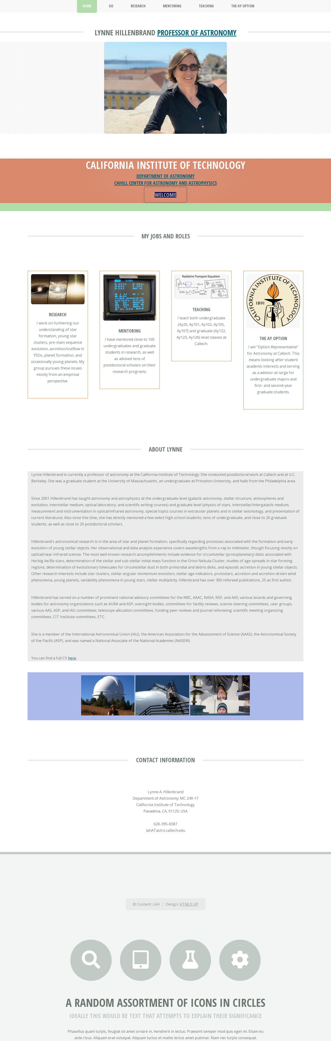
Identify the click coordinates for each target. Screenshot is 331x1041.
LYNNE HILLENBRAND (125, 32)
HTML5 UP (189, 904)
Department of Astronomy (166, 176)
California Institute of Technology (165, 165)
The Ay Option (273, 338)
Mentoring (130, 331)
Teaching (201, 309)
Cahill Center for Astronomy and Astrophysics (165, 182)
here (72, 658)
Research (57, 314)
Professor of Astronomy (197, 32)
